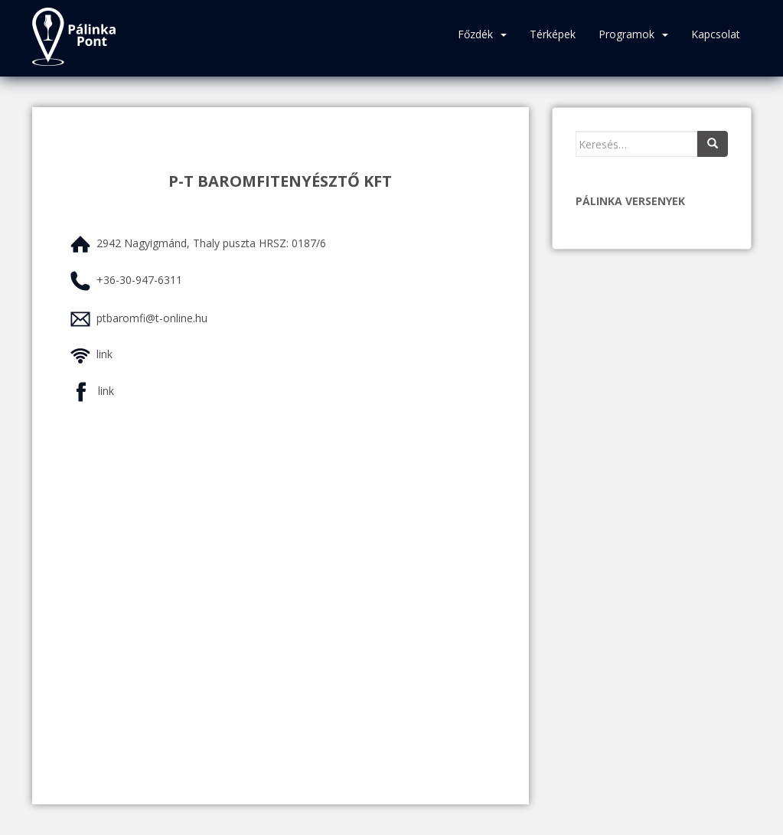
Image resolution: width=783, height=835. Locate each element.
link (104, 354)
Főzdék (475, 34)
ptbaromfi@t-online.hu (151, 318)
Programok (626, 34)
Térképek (553, 34)
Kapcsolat (715, 34)
